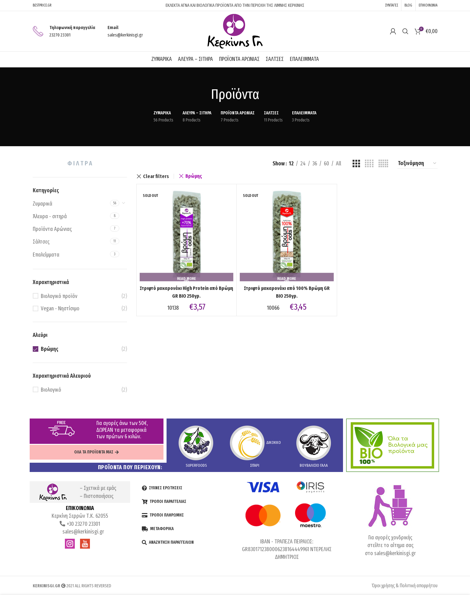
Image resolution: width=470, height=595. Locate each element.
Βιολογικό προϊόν (59, 296)
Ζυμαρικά (42, 203)
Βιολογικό (51, 389)
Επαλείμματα (46, 254)
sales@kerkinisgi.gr (82, 531)
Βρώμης (49, 349)
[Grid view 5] (383, 164)
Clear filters (156, 176)
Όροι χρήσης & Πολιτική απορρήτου (405, 586)
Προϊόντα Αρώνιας (52, 229)
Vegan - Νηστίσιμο (60, 308)
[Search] (405, 31)
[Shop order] (417, 164)
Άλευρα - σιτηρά (50, 216)
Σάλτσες (41, 241)
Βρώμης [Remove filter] (193, 176)
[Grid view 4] (369, 164)
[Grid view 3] (356, 164)
